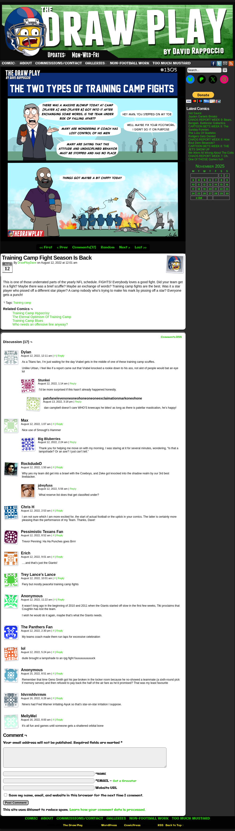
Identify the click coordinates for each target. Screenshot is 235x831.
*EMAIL (115, 781)
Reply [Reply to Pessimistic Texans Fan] (59, 535)
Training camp (22, 302)
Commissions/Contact (58, 63)
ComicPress (132, 825)
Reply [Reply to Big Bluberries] (73, 442)
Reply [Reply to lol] (59, 652)
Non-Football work (129, 63)
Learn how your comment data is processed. (107, 809)
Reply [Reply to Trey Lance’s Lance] (61, 578)
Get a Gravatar (124, 781)
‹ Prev (62, 247)
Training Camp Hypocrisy (30, 313)
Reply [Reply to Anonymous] (61, 599)
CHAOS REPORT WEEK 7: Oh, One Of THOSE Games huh (208, 157)
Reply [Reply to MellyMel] (59, 719)
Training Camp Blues (27, 321)
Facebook (213, 63)
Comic (9, 63)
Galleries (96, 63)
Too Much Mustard (172, 63)
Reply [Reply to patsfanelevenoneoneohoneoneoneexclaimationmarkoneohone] (78, 401)
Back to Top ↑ (175, 825)
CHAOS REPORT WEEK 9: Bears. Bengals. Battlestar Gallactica (210, 121)
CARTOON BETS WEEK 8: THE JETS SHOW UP (208, 148)
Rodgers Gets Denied (201, 136)
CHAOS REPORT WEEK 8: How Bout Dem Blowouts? (209, 141)
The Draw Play (72, 825)
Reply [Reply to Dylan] (61, 355)
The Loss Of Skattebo (202, 133)
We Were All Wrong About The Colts (211, 152)
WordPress (109, 825)
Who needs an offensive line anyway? (40, 324)
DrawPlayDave (27, 262)
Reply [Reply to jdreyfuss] (73, 488)
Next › (124, 247)
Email (225, 63)
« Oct (199, 198)
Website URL (106, 788)
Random (107, 247)
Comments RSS (171, 337)
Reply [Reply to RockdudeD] (59, 467)
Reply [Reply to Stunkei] (73, 383)
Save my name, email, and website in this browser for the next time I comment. (76, 795)
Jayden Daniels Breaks (202, 116)
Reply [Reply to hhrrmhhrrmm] (59, 698)
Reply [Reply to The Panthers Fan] (59, 630)
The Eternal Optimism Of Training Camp (41, 317)
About (26, 63)
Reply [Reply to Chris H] (59, 510)
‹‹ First (46, 247)
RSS (231, 63)
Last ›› (140, 247)
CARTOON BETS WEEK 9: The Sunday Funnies (208, 128)
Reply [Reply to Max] (59, 424)
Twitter (219, 63)
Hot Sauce (195, 113)
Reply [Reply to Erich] (59, 556)
